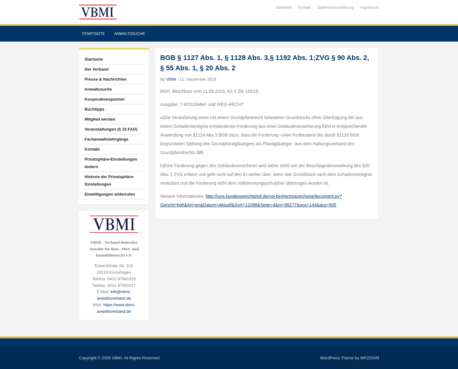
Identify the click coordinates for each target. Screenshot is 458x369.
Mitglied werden (100, 119)
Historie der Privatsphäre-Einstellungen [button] (109, 180)
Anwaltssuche (129, 34)
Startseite (284, 7)
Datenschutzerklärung (335, 7)
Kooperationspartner (105, 99)
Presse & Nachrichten (106, 79)
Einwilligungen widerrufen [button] (110, 194)
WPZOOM (369, 358)
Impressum (369, 7)
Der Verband (97, 69)
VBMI (171, 79)
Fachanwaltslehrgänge (106, 139)
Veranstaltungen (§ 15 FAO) (111, 129)
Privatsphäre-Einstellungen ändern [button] (111, 163)
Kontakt (304, 7)
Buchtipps (95, 109)
